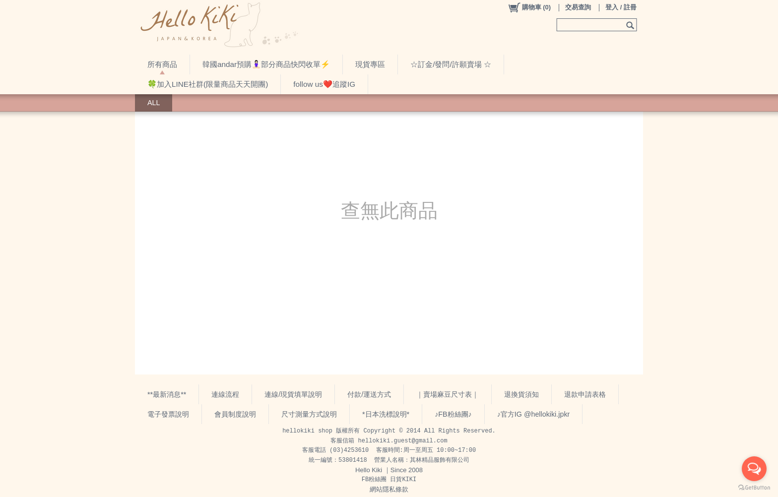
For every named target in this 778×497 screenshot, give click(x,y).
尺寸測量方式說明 (309, 414)
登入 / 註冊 (621, 7)
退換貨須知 (521, 394)
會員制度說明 (235, 414)
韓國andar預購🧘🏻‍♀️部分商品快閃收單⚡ (266, 64)
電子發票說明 (168, 414)
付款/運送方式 (369, 394)
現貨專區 (370, 64)
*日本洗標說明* (385, 414)
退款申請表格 (585, 394)
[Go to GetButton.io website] (754, 487)
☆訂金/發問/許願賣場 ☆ (450, 64)
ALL (153, 103)
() (529, 7)
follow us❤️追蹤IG (324, 84)
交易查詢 (578, 7)
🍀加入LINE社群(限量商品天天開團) (207, 84)
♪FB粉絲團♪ (453, 414)
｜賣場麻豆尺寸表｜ (447, 394)
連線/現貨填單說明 (293, 394)
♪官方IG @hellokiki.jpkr (533, 414)
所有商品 (162, 64)
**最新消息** (166, 394)
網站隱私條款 (389, 489)
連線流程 (225, 394)
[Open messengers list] (754, 468)
